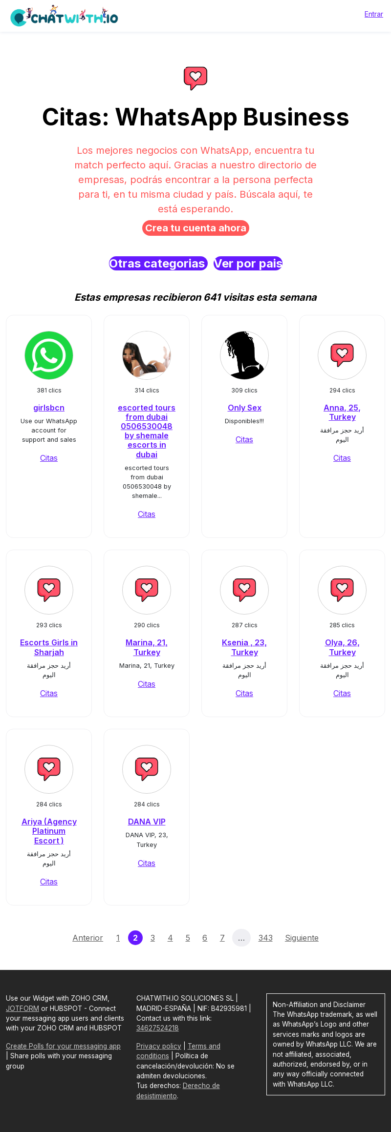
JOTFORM (22, 1008)
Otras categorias (158, 263)
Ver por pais (248, 263)
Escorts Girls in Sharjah (49, 647)
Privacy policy (158, 1046)
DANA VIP (147, 821)
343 (266, 938)
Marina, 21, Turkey (147, 647)
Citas (49, 458)
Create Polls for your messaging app (63, 1046)
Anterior (87, 938)
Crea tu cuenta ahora (195, 228)
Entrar (374, 14)
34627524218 (157, 1028)
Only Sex (244, 407)
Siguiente (302, 938)
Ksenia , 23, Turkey (244, 647)
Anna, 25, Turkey (342, 412)
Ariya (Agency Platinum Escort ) (49, 831)
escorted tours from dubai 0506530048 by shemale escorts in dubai (146, 431)
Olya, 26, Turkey (342, 647)
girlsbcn (49, 407)
